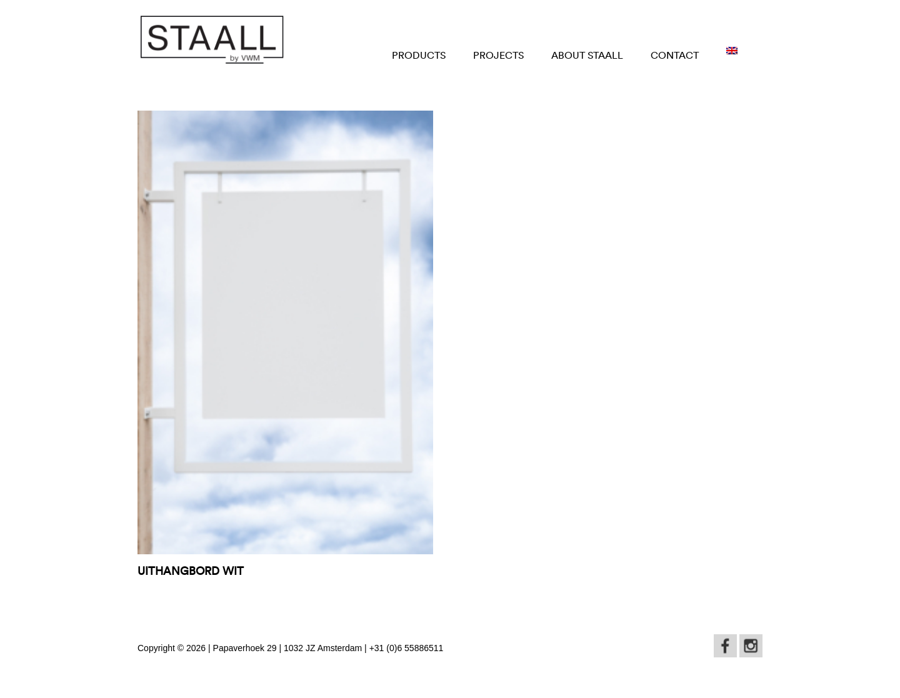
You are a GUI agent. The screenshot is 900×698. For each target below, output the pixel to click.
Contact (675, 55)
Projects (498, 55)
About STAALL (587, 55)
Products (419, 55)
